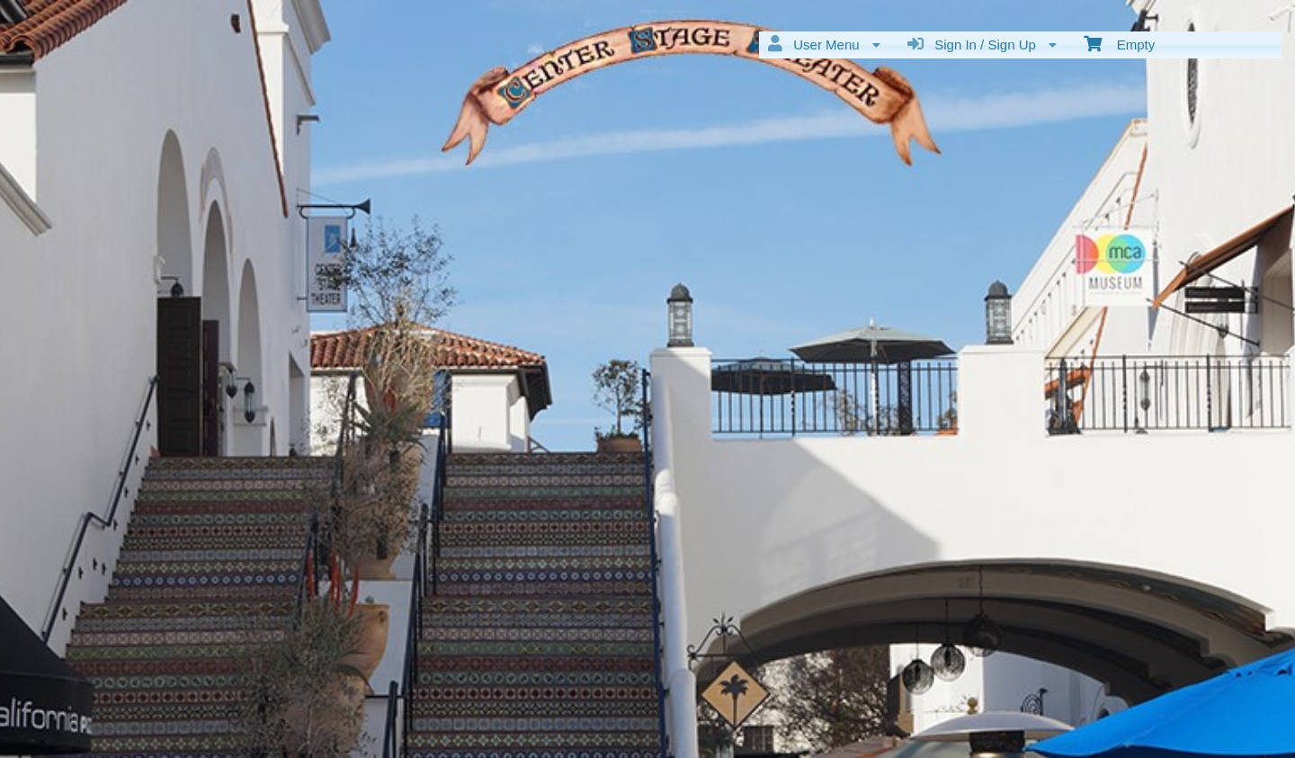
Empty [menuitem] (1119, 43)
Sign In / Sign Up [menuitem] (982, 44)
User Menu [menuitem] (824, 44)
